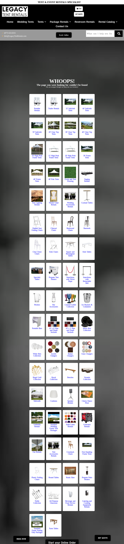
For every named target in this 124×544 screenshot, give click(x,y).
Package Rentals (60, 22)
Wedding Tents (25, 22)
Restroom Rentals (85, 22)
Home (10, 22)
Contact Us (62, 27)
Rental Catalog (108, 22)
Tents (42, 22)
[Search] (119, 34)
